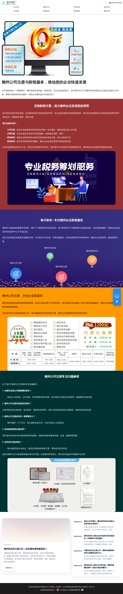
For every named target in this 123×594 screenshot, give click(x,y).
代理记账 (77, 7)
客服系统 (46, 11)
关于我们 (52, 587)
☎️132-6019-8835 (115, 3)
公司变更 (16, 11)
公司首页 (16, 7)
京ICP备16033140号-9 (47, 590)
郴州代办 (46, 7)
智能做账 (77, 11)
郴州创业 (107, 11)
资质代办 (107, 7)
